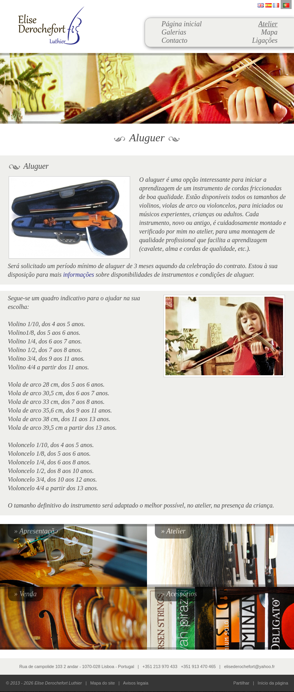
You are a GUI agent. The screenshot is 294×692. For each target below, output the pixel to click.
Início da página (273, 683)
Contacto (174, 40)
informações (78, 274)
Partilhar (241, 683)
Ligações (265, 40)
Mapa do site (102, 683)
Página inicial (182, 24)
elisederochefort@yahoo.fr (249, 666)
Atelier (268, 24)
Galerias (174, 32)
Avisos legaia (136, 683)
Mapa (269, 32)
